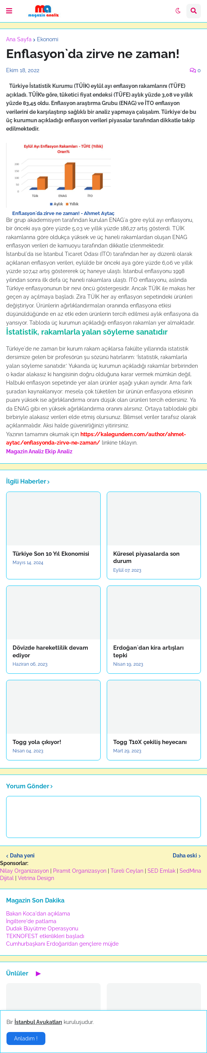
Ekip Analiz (58, 451)
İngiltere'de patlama (31, 921)
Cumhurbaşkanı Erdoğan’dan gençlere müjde (62, 944)
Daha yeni (22, 855)
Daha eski (185, 855)
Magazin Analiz (25, 451)
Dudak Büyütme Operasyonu (42, 928)
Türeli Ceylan (127, 871)
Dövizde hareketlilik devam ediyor (50, 651)
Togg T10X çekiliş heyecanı (150, 742)
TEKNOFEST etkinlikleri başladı (45, 936)
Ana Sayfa (19, 39)
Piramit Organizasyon (79, 871)
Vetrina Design (36, 878)
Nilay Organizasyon (24, 871)
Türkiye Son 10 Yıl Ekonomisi (51, 553)
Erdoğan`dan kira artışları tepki (148, 651)
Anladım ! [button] (26, 1038)
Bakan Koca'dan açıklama (38, 914)
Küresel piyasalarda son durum (146, 557)
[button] (9, 11)
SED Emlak (161, 871)
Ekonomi (47, 39)
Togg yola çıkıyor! (37, 742)
